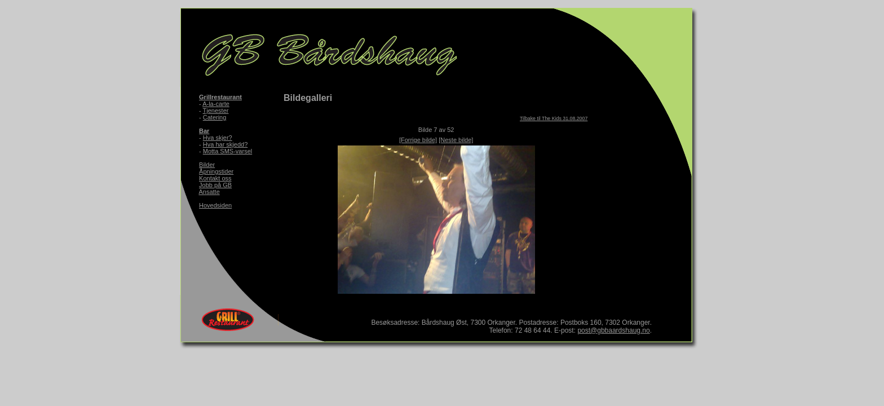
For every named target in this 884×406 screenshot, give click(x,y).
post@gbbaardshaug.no (613, 330)
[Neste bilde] (456, 139)
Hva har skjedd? (225, 144)
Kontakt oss (215, 178)
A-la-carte (215, 103)
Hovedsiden (215, 205)
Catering (215, 117)
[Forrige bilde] (418, 139)
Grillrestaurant (220, 97)
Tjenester (216, 110)
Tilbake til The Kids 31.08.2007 (553, 118)
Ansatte (208, 191)
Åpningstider (216, 171)
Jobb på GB (215, 185)
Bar (204, 130)
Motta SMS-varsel (227, 151)
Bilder (207, 164)
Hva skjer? (217, 137)
